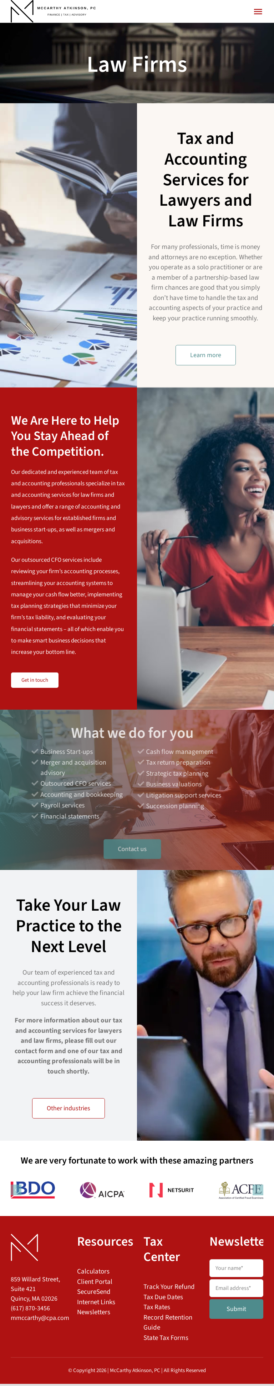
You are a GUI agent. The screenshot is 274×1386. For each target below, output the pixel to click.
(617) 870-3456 (30, 1310)
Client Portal (94, 1284)
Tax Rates (156, 1309)
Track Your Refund (169, 1289)
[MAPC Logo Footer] (24, 1239)
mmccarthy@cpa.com (40, 1320)
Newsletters (93, 1314)
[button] (16, 1192)
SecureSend (94, 1294)
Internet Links (96, 1304)
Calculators (93, 1274)
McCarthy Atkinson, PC (135, 1372)
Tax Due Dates (163, 1299)
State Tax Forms (165, 1340)
